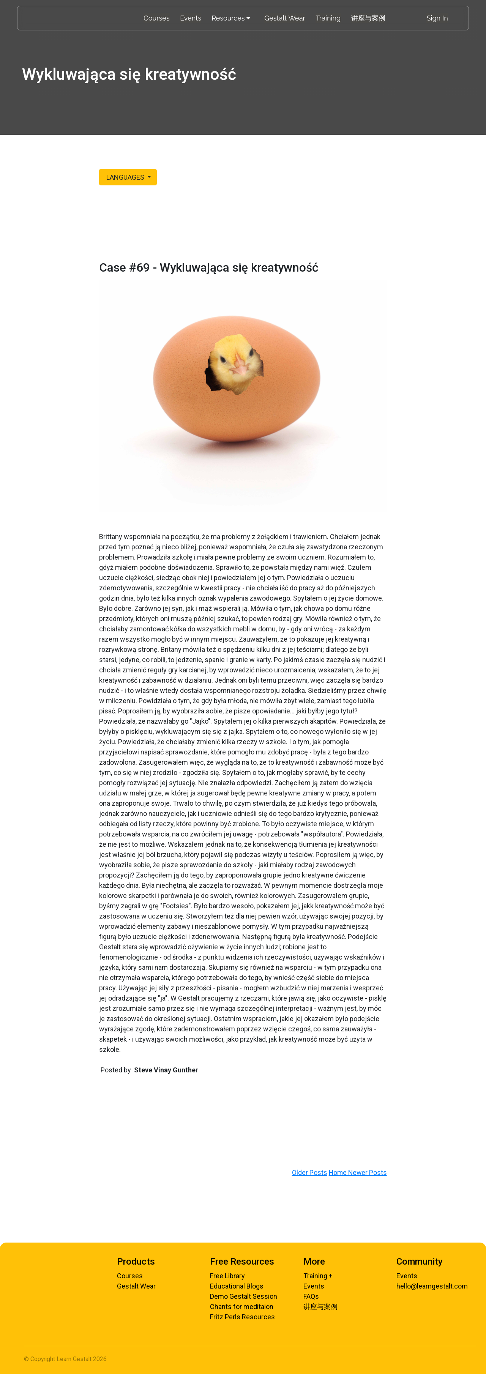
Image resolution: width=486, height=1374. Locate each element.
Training (328, 18)
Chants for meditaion (241, 1307)
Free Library (227, 1276)
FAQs (311, 1296)
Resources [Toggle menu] (231, 18)
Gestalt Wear (285, 18)
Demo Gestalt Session (243, 1296)
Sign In (437, 18)
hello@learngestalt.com (432, 1286)
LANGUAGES (125, 177)
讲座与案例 (367, 18)
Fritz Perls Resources (242, 1317)
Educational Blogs (237, 1286)
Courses (157, 18)
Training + (318, 1276)
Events (191, 18)
